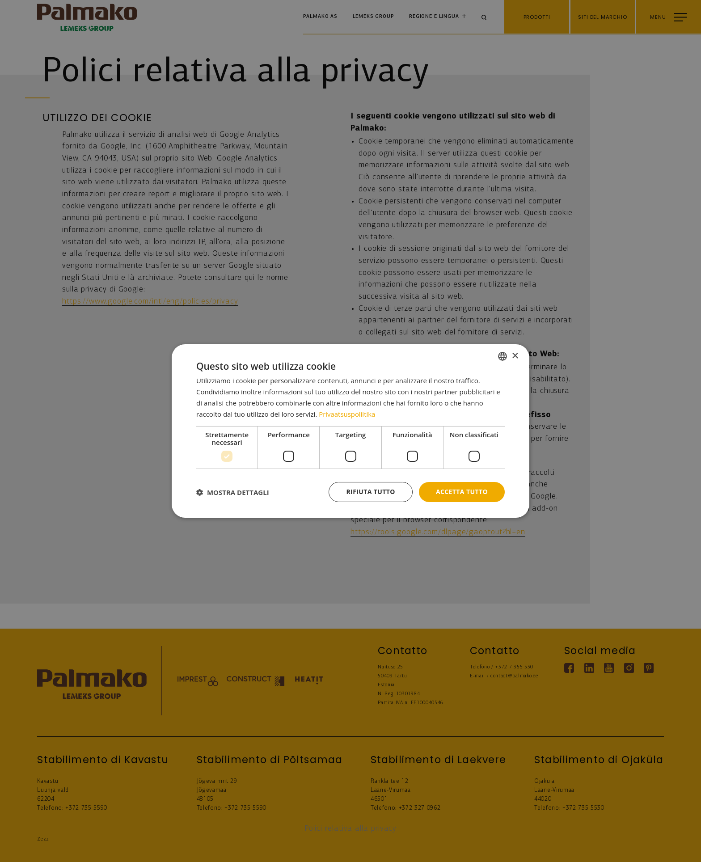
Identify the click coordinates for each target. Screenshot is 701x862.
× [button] (514, 355)
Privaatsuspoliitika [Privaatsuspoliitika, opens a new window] (347, 414)
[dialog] (350, 431)
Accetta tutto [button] (462, 491)
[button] (232, 492)
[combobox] (502, 356)
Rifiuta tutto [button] (370, 491)
